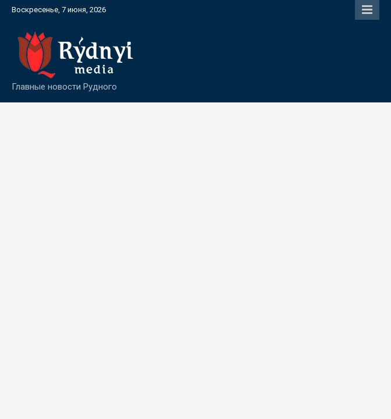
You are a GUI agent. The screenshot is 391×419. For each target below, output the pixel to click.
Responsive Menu (367, 10)
